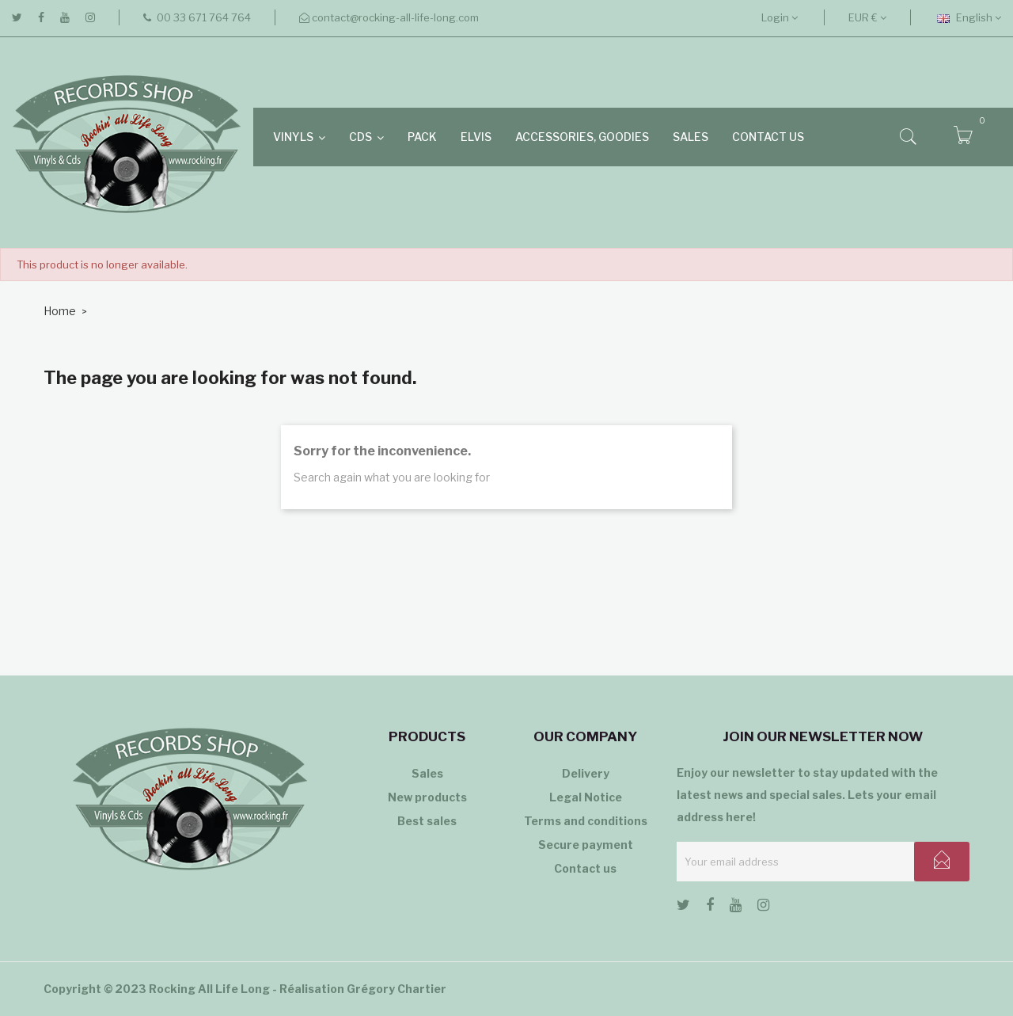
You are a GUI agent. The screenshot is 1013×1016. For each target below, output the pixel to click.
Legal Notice (585, 797)
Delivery (585, 773)
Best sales (427, 821)
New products (427, 797)
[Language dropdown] (969, 17)
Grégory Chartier (396, 988)
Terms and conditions (585, 821)
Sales (427, 773)
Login (779, 17)
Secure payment (585, 844)
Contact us (585, 868)
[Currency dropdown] (867, 17)
